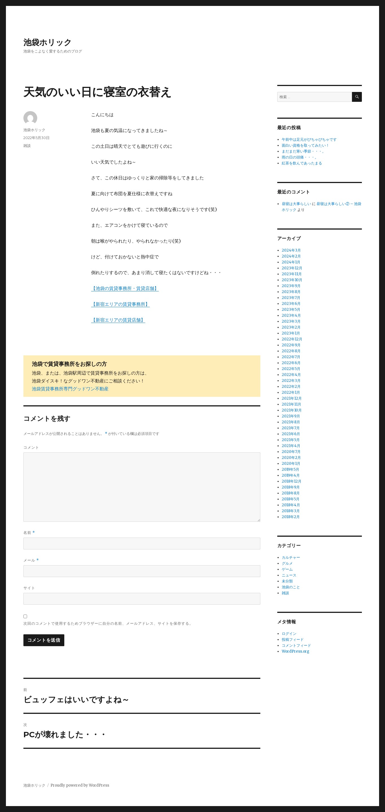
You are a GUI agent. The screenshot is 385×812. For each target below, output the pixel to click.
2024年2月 (291, 256)
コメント (31, 447)
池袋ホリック (47, 42)
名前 (29, 532)
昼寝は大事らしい (296, 203)
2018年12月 (292, 481)
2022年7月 (291, 357)
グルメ (287, 563)
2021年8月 (291, 422)
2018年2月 (291, 516)
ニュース (289, 575)
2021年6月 (291, 434)
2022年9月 (291, 345)
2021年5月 (291, 439)
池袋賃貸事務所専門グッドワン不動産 (70, 388)
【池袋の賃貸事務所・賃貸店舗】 (125, 288)
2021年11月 (291, 404)
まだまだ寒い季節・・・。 (304, 151)
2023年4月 (291, 315)
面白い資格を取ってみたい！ (305, 145)
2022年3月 (291, 380)
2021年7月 (291, 428)
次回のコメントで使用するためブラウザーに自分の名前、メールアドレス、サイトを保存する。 (108, 623)
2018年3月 (291, 511)
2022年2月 (291, 386)
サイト (29, 588)
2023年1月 (291, 333)
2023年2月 (291, 327)
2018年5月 (291, 499)
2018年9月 (291, 487)
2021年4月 (291, 445)
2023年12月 (292, 268)
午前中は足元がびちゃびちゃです (309, 139)
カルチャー (291, 557)
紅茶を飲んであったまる (302, 163)
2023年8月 (291, 291)
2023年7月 (291, 297)
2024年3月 (291, 250)
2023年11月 (292, 274)
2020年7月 (291, 451)
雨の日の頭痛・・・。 (300, 157)
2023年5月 (291, 309)
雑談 (27, 145)
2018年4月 (291, 505)
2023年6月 (291, 303)
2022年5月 (291, 368)
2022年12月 (292, 339)
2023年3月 (291, 321)
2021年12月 (292, 398)
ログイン (289, 633)
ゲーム (287, 569)
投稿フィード (293, 639)
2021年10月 (292, 410)
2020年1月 (291, 463)
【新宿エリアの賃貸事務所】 (120, 304)
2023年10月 (292, 280)
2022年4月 (291, 374)
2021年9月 (291, 416)
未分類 (287, 581)
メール (31, 560)
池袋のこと (291, 587)
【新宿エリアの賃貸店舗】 (118, 320)
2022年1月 (291, 392)
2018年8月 (291, 493)
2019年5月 (290, 469)
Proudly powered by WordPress (79, 785)
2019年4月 (291, 475)
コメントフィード (296, 645)
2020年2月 (291, 457)
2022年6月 (291, 362)
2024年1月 (291, 262)
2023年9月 (291, 285)
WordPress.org (295, 651)
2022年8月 (291, 351)
